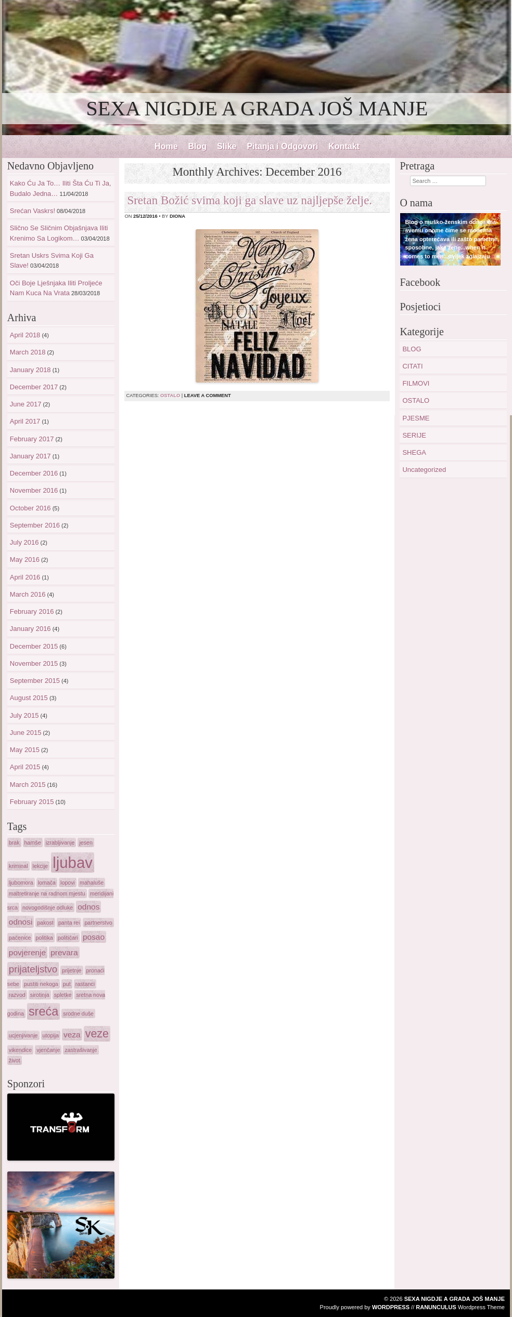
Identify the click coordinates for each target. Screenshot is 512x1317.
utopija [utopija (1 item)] (51, 1035)
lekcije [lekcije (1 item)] (40, 866)
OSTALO (170, 395)
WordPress (390, 1307)
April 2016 (25, 577)
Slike (226, 146)
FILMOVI (415, 383)
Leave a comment (207, 395)
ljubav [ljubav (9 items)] (73, 862)
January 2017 (30, 456)
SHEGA (414, 452)
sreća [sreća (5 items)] (43, 1011)
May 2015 (25, 750)
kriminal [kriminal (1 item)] (18, 866)
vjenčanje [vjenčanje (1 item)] (48, 1050)
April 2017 (25, 421)
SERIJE (414, 435)
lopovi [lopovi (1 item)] (67, 882)
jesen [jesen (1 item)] (85, 842)
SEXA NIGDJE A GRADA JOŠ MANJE (257, 108)
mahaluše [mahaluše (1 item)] (92, 882)
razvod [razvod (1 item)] (17, 995)
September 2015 (35, 680)
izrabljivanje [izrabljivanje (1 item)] (60, 842)
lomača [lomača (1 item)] (47, 882)
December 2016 (34, 473)
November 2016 (34, 490)
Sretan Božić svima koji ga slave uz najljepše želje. (249, 200)
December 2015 (34, 646)
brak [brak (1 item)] (14, 842)
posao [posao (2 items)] (94, 936)
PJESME (415, 418)
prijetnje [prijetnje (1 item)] (71, 970)
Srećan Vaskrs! (32, 211)
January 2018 (30, 370)
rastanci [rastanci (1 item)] (85, 984)
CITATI (412, 366)
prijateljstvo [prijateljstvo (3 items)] (33, 969)
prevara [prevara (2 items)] (64, 952)
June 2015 (26, 732)
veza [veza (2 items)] (72, 1034)
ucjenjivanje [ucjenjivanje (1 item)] (23, 1035)
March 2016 (28, 594)
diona (177, 216)
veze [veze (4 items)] (97, 1034)
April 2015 (25, 767)
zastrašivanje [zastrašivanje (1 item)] (81, 1050)
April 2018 (25, 335)
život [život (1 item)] (14, 1060)
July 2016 (24, 542)
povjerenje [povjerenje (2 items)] (27, 952)
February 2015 (32, 802)
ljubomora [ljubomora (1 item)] (21, 882)
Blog (197, 146)
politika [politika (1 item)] (44, 937)
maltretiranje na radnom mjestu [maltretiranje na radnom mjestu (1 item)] (47, 893)
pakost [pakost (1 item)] (45, 922)
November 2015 (34, 663)
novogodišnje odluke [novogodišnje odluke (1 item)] (47, 907)
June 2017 (26, 404)
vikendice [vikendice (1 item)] (20, 1050)
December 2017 (34, 387)
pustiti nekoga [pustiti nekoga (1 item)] (41, 984)
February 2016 (32, 611)
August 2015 (29, 698)
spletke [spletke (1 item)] (63, 995)
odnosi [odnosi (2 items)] (21, 921)
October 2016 (30, 508)
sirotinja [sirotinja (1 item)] (39, 995)
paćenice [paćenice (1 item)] (20, 937)
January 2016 (30, 629)
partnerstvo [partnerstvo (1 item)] (98, 922)
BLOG (411, 349)
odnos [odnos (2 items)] (88, 906)
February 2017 (32, 439)
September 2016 (35, 525)
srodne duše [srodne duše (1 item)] (78, 1013)
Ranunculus (436, 1307)
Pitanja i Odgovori (282, 146)
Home (166, 146)
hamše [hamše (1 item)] (32, 842)
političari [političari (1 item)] (68, 937)
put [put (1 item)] (67, 984)
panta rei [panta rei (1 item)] (69, 922)
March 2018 (28, 352)
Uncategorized (424, 469)
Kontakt (344, 146)
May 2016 (25, 559)
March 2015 (28, 784)
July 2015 (24, 715)
